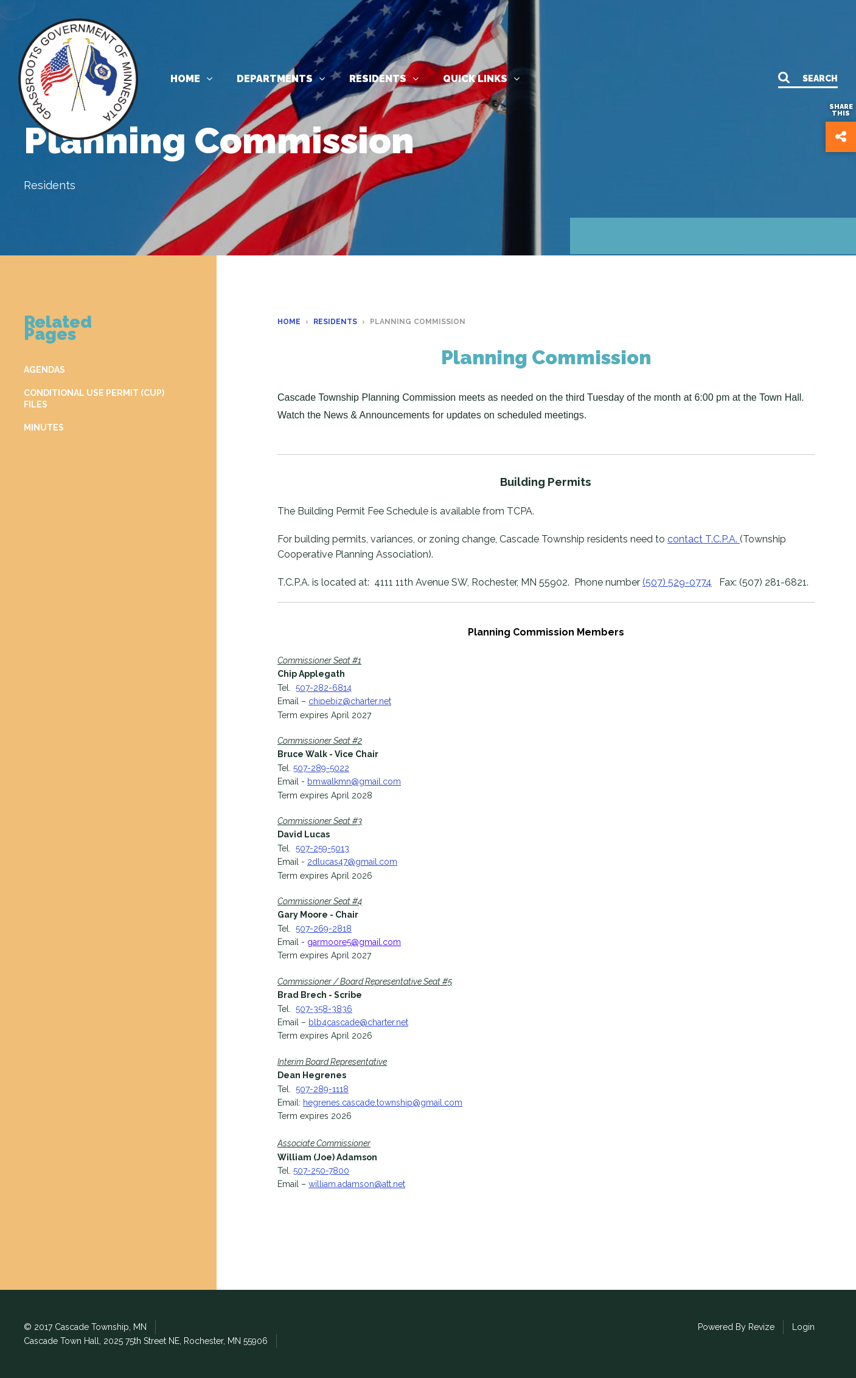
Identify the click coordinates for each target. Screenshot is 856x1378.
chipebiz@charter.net (349, 701)
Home (191, 79)
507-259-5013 (322, 848)
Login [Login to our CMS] (803, 1327)
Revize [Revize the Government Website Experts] (761, 1327)
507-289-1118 (322, 1089)
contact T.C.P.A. (703, 539)
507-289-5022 (321, 768)
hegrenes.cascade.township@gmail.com (382, 1102)
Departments (281, 79)
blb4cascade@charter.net (358, 1022)
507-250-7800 (321, 1170)
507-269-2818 (324, 928)
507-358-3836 (324, 1009)
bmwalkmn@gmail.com (354, 781)
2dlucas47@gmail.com (352, 862)
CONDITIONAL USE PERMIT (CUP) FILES (94, 398)
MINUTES (44, 427)
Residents (384, 79)
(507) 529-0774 (677, 582)
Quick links (481, 79)
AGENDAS (44, 370)
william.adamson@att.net (356, 1184)
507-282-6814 (324, 688)
